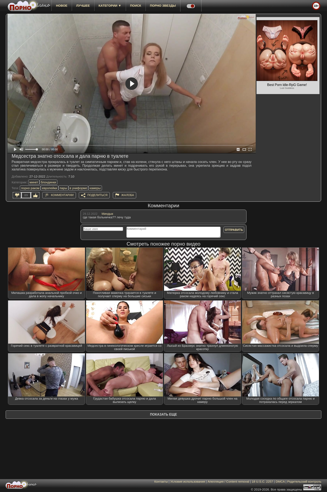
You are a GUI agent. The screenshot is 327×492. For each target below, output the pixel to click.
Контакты (161, 481)
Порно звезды (163, 5)
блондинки (48, 182)
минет (33, 182)
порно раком (30, 188)
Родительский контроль (304, 481)
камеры (95, 188)
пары (63, 188)
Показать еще (163, 414)
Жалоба (127, 195)
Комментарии (62, 195)
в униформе (78, 188)
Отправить (234, 229)
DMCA (280, 481)
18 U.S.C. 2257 (262, 481)
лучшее (83, 5)
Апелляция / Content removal (228, 481)
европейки (49, 188)
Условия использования (187, 481)
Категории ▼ (110, 5)
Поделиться (97, 195)
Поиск (135, 5)
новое (61, 5)
